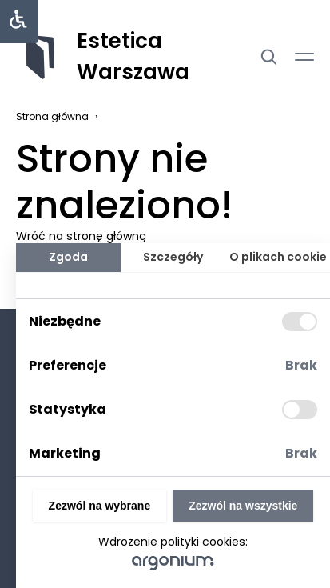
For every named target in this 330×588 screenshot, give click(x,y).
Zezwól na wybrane (100, 505)
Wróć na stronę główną (81, 236)
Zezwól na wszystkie (243, 505)
